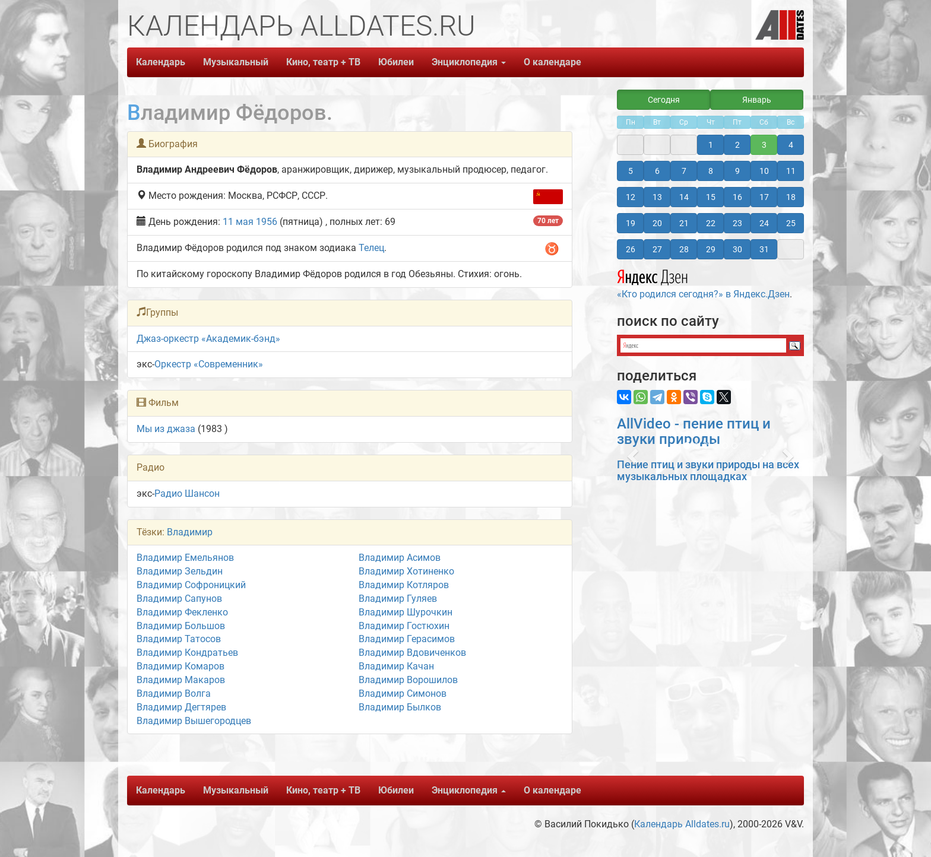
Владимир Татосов (179, 639)
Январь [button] (756, 99)
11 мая (238, 221)
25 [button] (791, 223)
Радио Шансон (187, 493)
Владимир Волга (174, 693)
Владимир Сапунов (179, 598)
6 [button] (657, 171)
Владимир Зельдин (180, 571)
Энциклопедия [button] (469, 62)
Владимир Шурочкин (405, 612)
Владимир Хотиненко (406, 571)
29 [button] (710, 249)
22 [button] (710, 223)
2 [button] (737, 145)
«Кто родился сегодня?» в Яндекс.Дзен (703, 282)
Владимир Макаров (181, 679)
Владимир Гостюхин (404, 625)
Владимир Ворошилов (408, 679)
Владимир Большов (181, 625)
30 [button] (737, 249)
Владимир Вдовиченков (412, 652)
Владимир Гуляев (398, 598)
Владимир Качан (396, 666)
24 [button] (764, 223)
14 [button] (684, 197)
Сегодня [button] (664, 99)
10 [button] (764, 171)
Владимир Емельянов (185, 557)
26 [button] (630, 249)
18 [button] (791, 197)
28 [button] (684, 249)
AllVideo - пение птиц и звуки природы (694, 431)
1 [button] (710, 145)
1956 (266, 221)
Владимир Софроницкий (191, 585)
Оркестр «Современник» (208, 364)
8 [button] (710, 171)
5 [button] (630, 171)
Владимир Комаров (180, 666)
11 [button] (791, 171)
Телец (371, 247)
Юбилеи (396, 62)
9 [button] (737, 171)
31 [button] (764, 249)
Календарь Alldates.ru (682, 824)
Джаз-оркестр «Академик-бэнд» (208, 338)
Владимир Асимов (400, 557)
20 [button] (657, 223)
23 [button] (737, 223)
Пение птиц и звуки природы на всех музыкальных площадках (708, 470)
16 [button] (737, 197)
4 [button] (790, 145)
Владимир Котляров (404, 585)
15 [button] (710, 197)
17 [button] (764, 197)
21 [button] (684, 223)
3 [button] (764, 145)
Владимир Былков (400, 707)
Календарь (160, 62)
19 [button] (630, 223)
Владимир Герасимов (407, 639)
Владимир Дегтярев (181, 707)
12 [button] (630, 197)
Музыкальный (235, 62)
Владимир (190, 532)
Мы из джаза (166, 428)
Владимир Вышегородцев (194, 720)
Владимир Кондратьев (187, 652)
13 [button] (657, 197)
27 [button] (657, 249)
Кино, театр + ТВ (323, 62)
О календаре (552, 62)
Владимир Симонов (402, 693)
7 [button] (684, 171)
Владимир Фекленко (182, 612)
